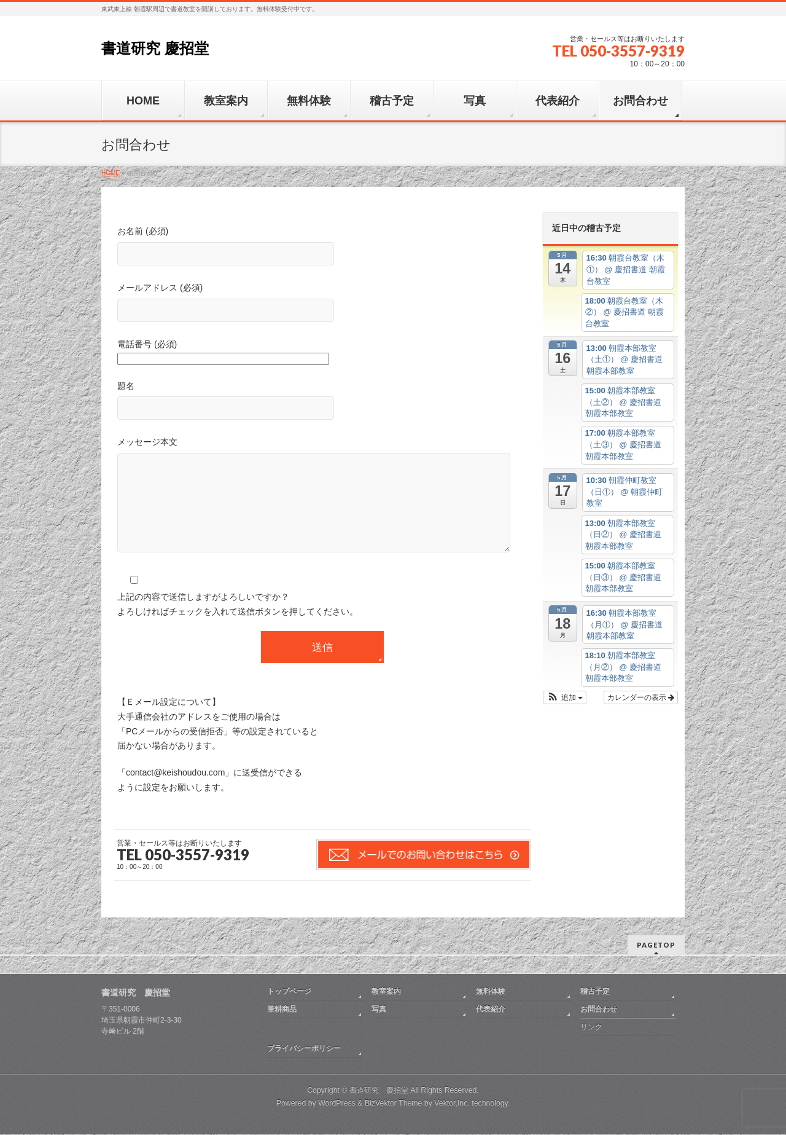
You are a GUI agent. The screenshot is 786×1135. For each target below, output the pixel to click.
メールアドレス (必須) (322, 304)
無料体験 (490, 992)
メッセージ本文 (322, 508)
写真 (379, 1009)
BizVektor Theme (393, 1103)
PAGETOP (656, 945)
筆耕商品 (282, 1009)
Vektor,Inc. (452, 1103)
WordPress (337, 1103)
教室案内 (386, 992)
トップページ (289, 992)
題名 (322, 402)
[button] (564, 697)
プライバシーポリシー (304, 1049)
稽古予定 (595, 992)
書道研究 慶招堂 (155, 48)
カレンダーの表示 (640, 697)
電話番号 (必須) (322, 353)
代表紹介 (490, 1009)
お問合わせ (598, 1009)
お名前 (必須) (322, 247)
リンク (591, 1027)
